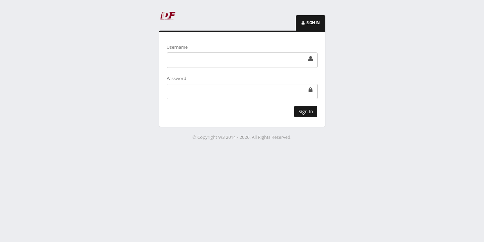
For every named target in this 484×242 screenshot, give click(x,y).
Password (177, 78)
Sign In (305, 111)
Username (177, 47)
